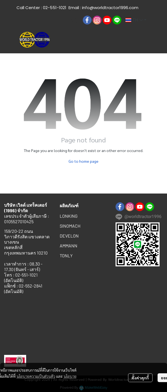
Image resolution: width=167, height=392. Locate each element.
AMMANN (68, 245)
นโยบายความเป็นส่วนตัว (36, 376)
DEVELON (69, 235)
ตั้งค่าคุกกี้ (140, 377)
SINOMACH (70, 225)
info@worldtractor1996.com (110, 7)
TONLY (66, 255)
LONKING (69, 216)
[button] (74, 20)
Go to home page (83, 161)
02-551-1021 (54, 7)
